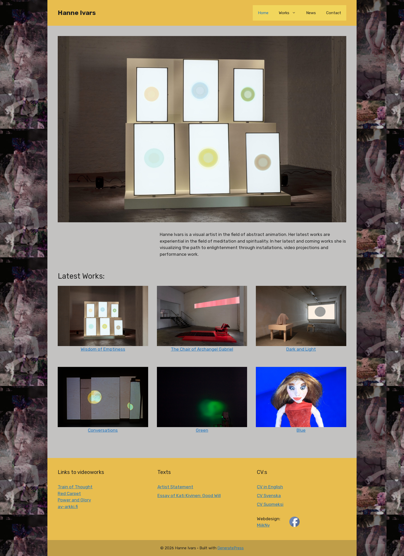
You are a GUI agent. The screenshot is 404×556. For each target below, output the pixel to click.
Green (202, 430)
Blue (301, 430)
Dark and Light (301, 349)
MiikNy (263, 525)
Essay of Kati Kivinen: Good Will (189, 495)
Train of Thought (75, 486)
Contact (333, 13)
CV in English (270, 486)
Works (290, 13)
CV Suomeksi (270, 504)
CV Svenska (269, 495)
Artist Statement (175, 486)
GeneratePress (230, 548)
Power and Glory (74, 499)
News (311, 13)
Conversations (103, 430)
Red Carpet (69, 493)
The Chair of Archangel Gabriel (202, 349)
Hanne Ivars (77, 12)
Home (263, 13)
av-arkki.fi (68, 506)
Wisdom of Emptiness (103, 349)
